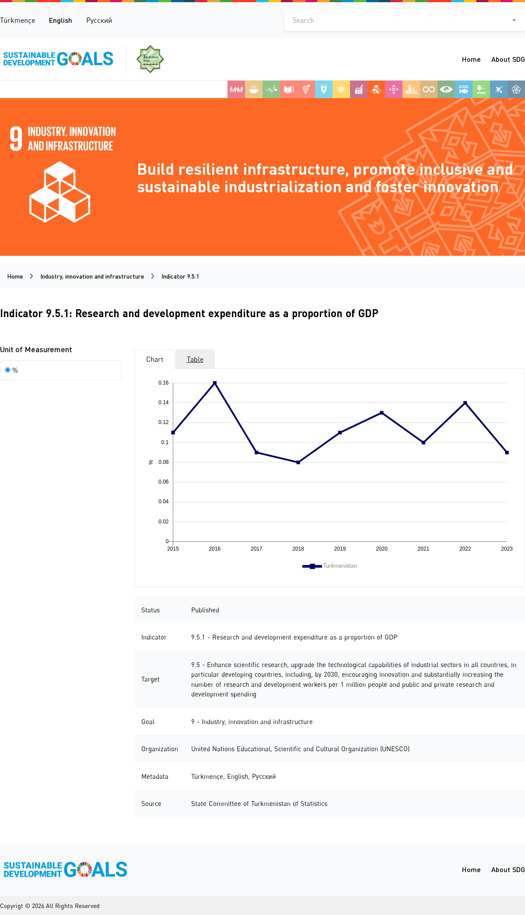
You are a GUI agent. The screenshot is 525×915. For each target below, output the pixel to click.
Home (471, 59)
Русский (99, 20)
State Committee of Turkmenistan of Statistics (259, 803)
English (60, 20)
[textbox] (404, 20)
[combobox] (404, 20)
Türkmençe (17, 20)
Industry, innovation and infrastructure (92, 276)
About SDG (508, 59)
